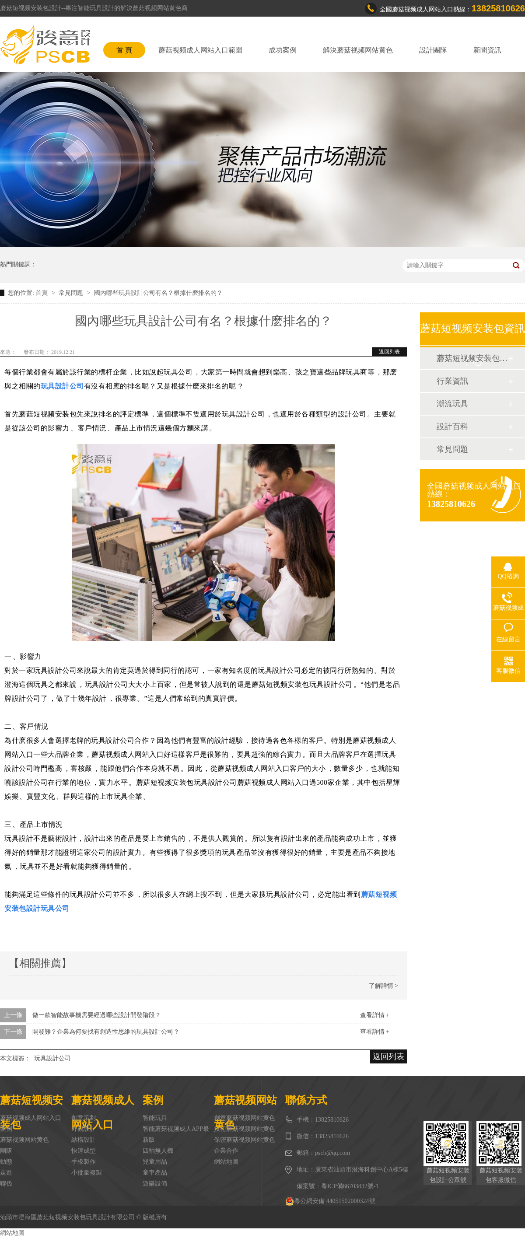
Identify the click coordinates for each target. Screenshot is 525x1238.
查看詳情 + (374, 1015)
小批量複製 (86, 1172)
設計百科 (452, 426)
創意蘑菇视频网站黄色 (244, 1118)
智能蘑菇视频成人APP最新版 (176, 1134)
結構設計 (83, 1140)
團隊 (6, 1150)
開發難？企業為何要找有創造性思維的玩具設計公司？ (105, 1031)
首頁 (42, 293)
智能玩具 (155, 1118)
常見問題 (72, 293)
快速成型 (83, 1150)
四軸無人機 (158, 1150)
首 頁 (124, 50)
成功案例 (283, 50)
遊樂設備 (155, 1183)
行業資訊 (452, 381)
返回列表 (389, 352)
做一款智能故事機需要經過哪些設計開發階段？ (96, 1015)
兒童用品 (155, 1161)
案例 (6, 1129)
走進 (6, 1172)
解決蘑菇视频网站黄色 (358, 50)
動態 (6, 1161)
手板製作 (83, 1161)
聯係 (6, 1183)
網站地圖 (226, 1161)
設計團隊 (433, 50)
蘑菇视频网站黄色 (24, 1140)
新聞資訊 (487, 50)
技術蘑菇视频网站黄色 (244, 1129)
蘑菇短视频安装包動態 (472, 358)
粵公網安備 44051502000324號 (330, 1201)
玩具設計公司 (52, 1058)
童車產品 (155, 1172)
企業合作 (226, 1150)
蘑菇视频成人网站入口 (30, 1118)
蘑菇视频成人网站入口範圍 (200, 50)
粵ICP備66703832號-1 (349, 1186)
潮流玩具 (452, 403)
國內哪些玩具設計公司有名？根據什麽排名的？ (158, 293)
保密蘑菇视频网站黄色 (244, 1140)
